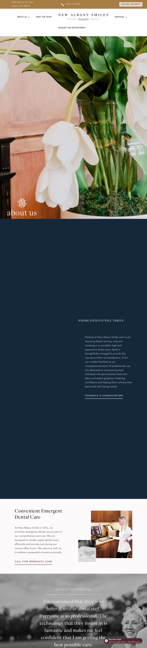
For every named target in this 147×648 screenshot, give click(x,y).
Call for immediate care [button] (33, 562)
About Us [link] (22, 17)
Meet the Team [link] (44, 17)
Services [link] (119, 17)
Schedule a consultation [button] (105, 396)
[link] (70, 4)
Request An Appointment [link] (72, 28)
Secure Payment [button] (129, 4)
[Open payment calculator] (122, 639)
